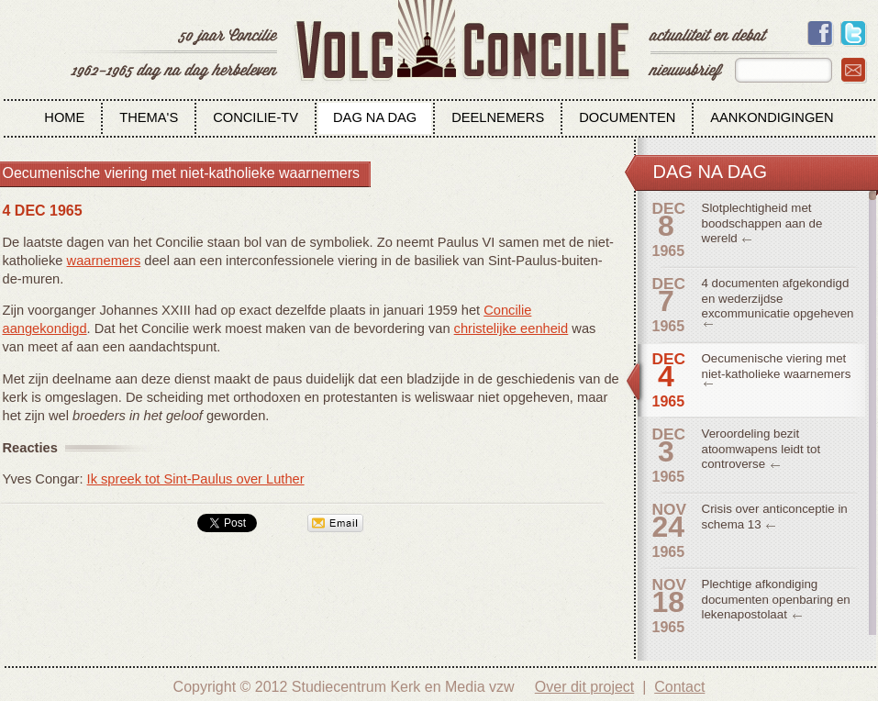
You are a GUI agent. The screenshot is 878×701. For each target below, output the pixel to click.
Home (64, 117)
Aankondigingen (771, 117)
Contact (679, 687)
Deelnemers (497, 117)
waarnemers (104, 260)
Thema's (148, 117)
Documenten (627, 117)
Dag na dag (375, 117)
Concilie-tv (255, 117)
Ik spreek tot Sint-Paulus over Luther (196, 479)
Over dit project (584, 687)
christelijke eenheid (511, 328)
